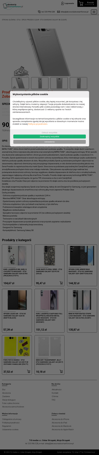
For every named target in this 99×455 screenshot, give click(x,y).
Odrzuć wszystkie (49, 132)
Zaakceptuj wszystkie (49, 136)
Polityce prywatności (37, 124)
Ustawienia (49, 141)
